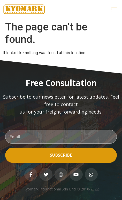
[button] (114, 9)
